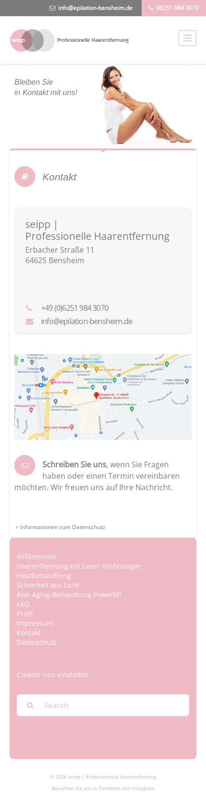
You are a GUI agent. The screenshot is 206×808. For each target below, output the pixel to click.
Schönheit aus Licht (48, 585)
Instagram (143, 788)
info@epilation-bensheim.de (95, 8)
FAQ (23, 604)
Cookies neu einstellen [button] (53, 674)
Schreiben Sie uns (74, 464)
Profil (25, 613)
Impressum (35, 623)
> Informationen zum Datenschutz (60, 527)
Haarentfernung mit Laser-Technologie (79, 566)
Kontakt (29, 632)
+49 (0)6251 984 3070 (74, 308)
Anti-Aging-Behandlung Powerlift (69, 594)
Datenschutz (37, 642)
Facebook (109, 788)
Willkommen (36, 556)
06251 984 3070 (177, 8)
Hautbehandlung (44, 575)
